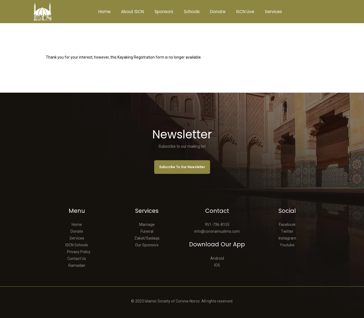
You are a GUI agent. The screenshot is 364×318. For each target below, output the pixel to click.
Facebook (287, 224)
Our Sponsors (147, 245)
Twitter (287, 231)
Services (76, 238)
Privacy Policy (78, 252)
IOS (217, 265)
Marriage (147, 224)
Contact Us (76, 258)
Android (217, 258)
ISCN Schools (76, 245)
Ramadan (76, 265)
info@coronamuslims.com (217, 231)
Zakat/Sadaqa (146, 238)
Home (77, 224)
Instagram (287, 238)
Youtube (287, 245)
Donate (77, 231)
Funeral (147, 231)
